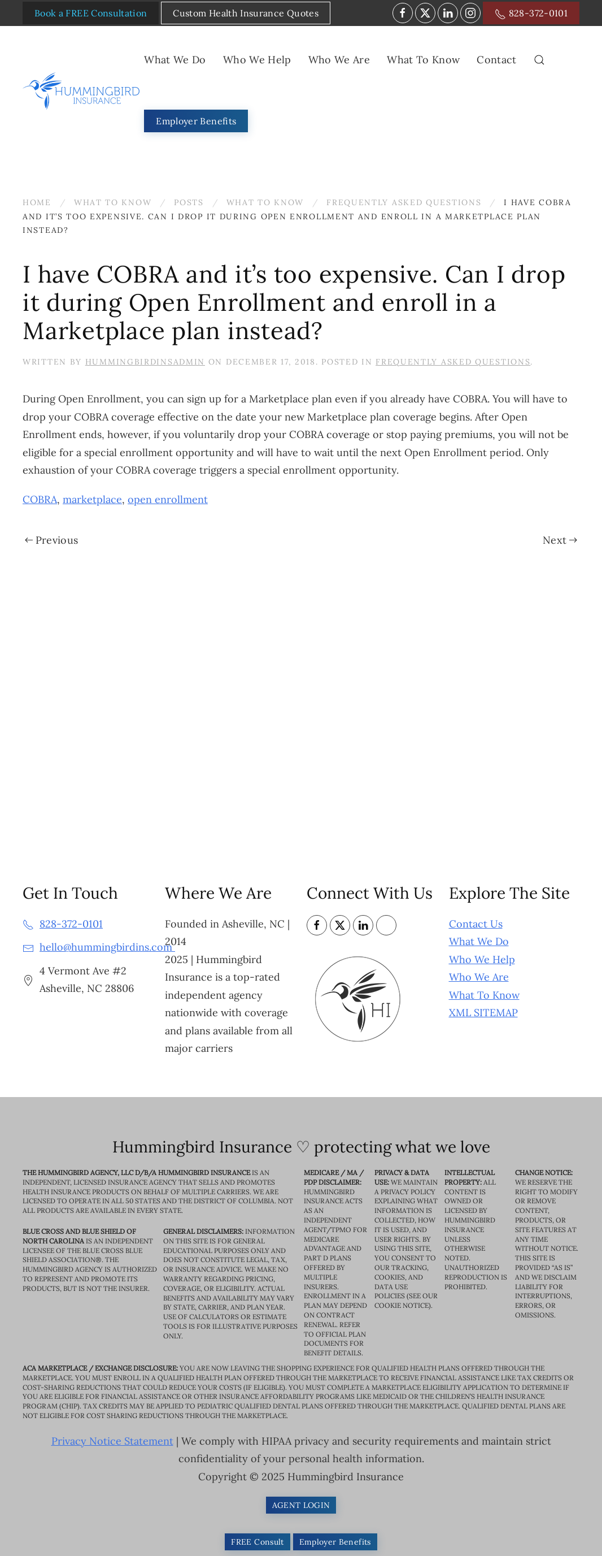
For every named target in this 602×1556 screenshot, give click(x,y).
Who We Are (479, 976)
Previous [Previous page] (51, 540)
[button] (539, 60)
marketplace (92, 499)
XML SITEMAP (483, 1012)
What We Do (479, 941)
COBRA (40, 499)
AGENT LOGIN (301, 1505)
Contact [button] (496, 59)
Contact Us (476, 923)
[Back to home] (83, 91)
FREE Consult (257, 1542)
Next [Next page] (560, 540)
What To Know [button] (423, 59)
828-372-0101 (531, 13)
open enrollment (168, 499)
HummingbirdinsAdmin (145, 362)
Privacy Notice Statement (112, 1440)
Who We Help (482, 959)
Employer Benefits (196, 121)
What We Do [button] (175, 59)
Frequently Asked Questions (453, 362)
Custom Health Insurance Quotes (246, 13)
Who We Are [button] (339, 59)
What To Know (484, 995)
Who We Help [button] (257, 59)
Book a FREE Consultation (90, 13)
